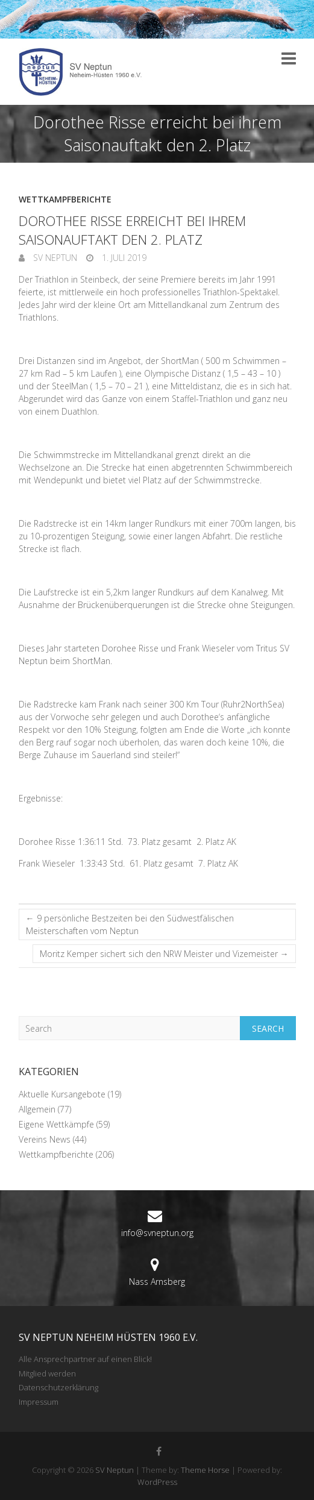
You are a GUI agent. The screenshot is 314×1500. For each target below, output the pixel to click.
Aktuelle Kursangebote (62, 1094)
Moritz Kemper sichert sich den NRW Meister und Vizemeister (164, 953)
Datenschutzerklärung (58, 1387)
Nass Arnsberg (157, 1281)
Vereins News (45, 1139)
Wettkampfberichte (65, 199)
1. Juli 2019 (122, 257)
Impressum (38, 1401)
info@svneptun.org (157, 1232)
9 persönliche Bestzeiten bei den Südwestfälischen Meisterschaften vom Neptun (130, 924)
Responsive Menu (288, 58)
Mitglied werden (47, 1373)
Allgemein (37, 1109)
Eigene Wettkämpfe (56, 1124)
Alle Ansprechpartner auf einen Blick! (85, 1359)
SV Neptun (54, 257)
